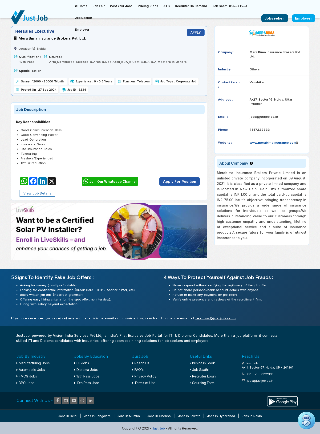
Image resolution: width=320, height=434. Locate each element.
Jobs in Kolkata (189, 416)
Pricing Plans (148, 6)
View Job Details (37, 193)
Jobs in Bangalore (97, 416)
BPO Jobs (25, 383)
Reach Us (140, 363)
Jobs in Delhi (67, 416)
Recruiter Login (203, 376)
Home (81, 6)
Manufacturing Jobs (33, 363)
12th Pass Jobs (86, 376)
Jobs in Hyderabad (221, 416)
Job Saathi (229, 6)
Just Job (159, 428)
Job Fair (99, 6)
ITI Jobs (81, 363)
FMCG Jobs (26, 376)
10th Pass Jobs (87, 383)
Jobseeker (274, 18)
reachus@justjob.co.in (215, 318)
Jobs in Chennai (159, 416)
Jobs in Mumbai (129, 416)
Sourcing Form (202, 383)
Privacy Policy (144, 376)
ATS (166, 6)
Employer (82, 29)
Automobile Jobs (30, 370)
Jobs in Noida (252, 416)
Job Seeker (83, 18)
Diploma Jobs (86, 370)
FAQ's (138, 370)
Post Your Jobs (121, 6)
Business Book (202, 363)
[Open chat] (306, 420)
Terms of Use (143, 383)
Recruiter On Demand (191, 6)
